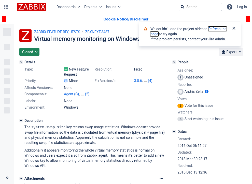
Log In (242, 7)
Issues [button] (111, 7)
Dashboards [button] (66, 7)
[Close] (233, 28)
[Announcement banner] (126, 19)
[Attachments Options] (161, 178)
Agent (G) (71, 94)
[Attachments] (21, 178)
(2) (87, 94)
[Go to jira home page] (32, 7)
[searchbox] (200, 7)
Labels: (30, 101)
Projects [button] (90, 7)
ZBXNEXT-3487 (97, 32)
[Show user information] (207, 91)
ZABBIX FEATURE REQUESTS (57, 32)
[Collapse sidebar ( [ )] (7, 177)
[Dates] (174, 131)
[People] (174, 62)
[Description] (21, 120)
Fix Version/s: (105, 81)
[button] (6, 7)
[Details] (21, 62)
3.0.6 (138, 81)
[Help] (230, 7)
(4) (150, 81)
